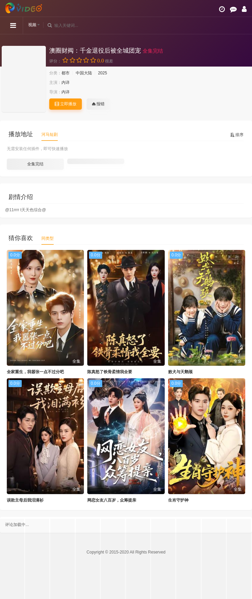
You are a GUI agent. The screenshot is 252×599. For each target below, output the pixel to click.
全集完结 (35, 164)
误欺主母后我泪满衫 (25, 500)
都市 (65, 73)
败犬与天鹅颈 (180, 371)
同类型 (47, 238)
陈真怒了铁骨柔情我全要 (109, 371)
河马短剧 (49, 134)
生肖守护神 (178, 500)
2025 (102, 73)
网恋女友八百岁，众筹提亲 (111, 500)
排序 (237, 134)
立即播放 (65, 104)
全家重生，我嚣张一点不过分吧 (35, 371)
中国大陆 (84, 73)
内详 (65, 82)
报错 (98, 104)
